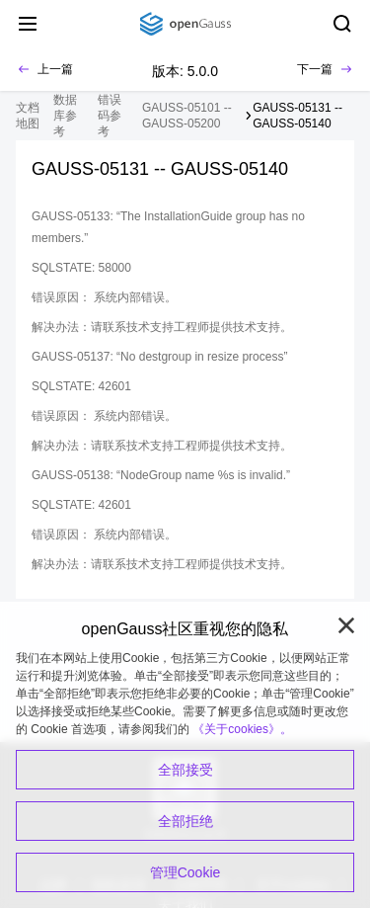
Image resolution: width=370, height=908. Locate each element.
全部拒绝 (185, 821)
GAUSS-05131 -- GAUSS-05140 (297, 115)
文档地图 (27, 115)
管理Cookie (185, 872)
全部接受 (185, 770)
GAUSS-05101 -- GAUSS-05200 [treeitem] (187, 115)
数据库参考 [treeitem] (65, 115)
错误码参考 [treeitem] (109, 115)
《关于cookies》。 (242, 729)
